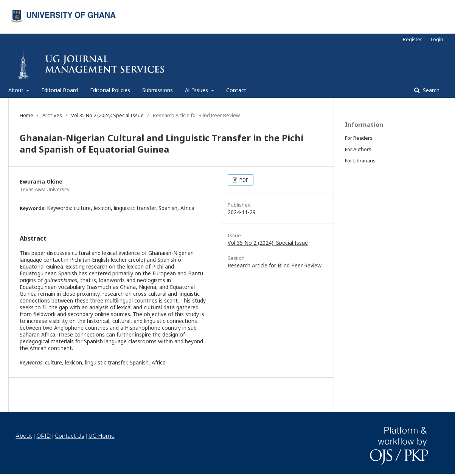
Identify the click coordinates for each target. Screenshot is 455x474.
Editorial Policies (110, 90)
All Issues (197, 90)
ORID (43, 435)
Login (437, 39)
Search (430, 90)
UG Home (102, 435)
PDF (243, 179)
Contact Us (69, 435)
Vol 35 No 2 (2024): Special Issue (107, 115)
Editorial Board (59, 90)
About (16, 90)
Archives (52, 115)
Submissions (157, 90)
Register (412, 39)
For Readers (359, 137)
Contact (236, 90)
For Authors (358, 149)
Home (26, 115)
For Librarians (360, 160)
